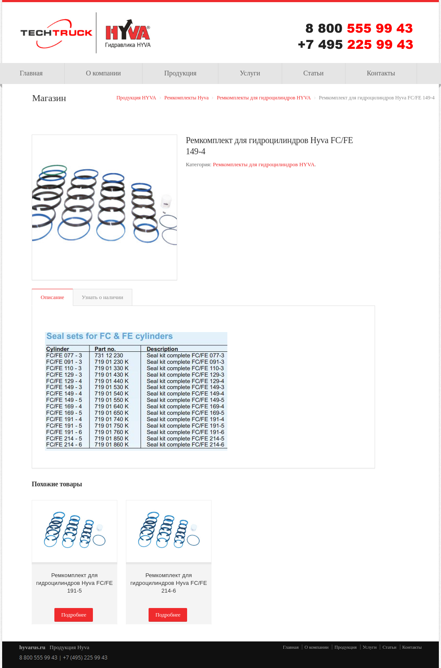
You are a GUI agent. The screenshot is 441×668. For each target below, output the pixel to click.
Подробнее (73, 614)
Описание (52, 297)
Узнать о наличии (102, 297)
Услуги (250, 73)
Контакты (381, 73)
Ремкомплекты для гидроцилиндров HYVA (263, 98)
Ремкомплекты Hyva (186, 98)
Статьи (314, 73)
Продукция (180, 73)
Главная (291, 647)
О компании (103, 73)
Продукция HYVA (136, 98)
